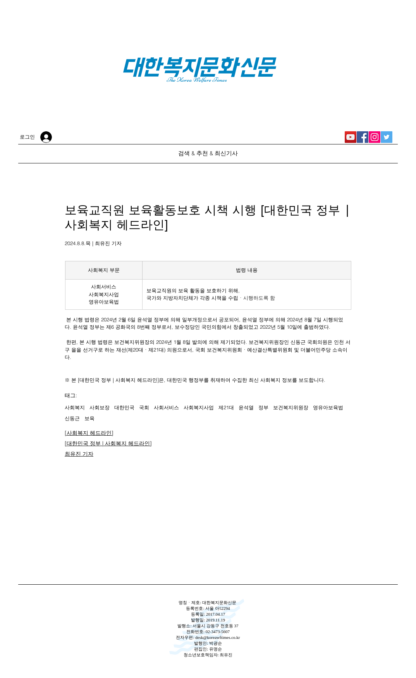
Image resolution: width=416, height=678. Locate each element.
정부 (263, 407)
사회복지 (75, 407)
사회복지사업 (199, 407)
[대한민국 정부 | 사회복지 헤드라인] (108, 443)
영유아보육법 (328, 407)
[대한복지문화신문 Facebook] (362, 137)
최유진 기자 (79, 453)
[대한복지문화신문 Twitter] (386, 137)
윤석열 (246, 407)
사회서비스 (166, 407)
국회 (144, 407)
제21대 (226, 407)
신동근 (72, 418)
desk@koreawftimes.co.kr (217, 637)
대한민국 (124, 407)
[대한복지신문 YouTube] (350, 137)
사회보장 (99, 407)
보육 (89, 418)
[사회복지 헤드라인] (89, 432)
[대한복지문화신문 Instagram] (374, 137)
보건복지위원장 (290, 407)
